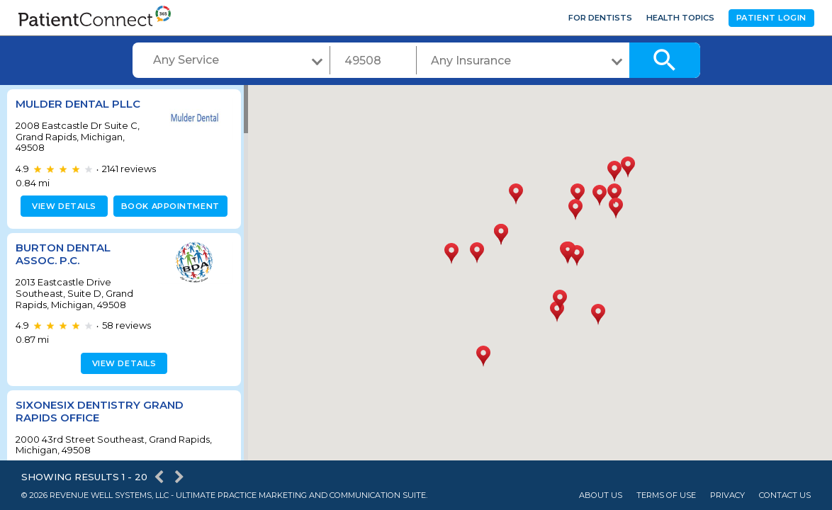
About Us (600, 495)
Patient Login (771, 18)
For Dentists (600, 18)
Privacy (727, 495)
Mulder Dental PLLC (78, 103)
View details (62, 206)
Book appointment (167, 206)
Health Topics (680, 18)
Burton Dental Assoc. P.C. (63, 254)
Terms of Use (666, 495)
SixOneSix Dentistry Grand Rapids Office (100, 411)
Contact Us (785, 495)
